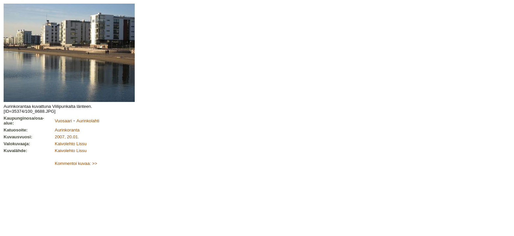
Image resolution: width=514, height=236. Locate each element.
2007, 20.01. (67, 136)
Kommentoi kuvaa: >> (76, 163)
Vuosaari (63, 120)
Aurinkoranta (67, 130)
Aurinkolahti (87, 120)
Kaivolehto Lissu (71, 143)
